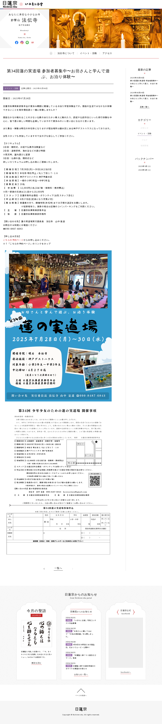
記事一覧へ (144, 107)
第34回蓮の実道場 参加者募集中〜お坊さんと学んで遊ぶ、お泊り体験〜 (144, 83)
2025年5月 (143, 166)
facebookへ (126, 672)
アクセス (107, 53)
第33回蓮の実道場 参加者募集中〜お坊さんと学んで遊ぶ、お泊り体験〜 (144, 98)
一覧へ (58, 568)
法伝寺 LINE (27, 42)
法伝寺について (66, 53)
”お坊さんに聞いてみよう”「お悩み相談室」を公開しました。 (79, 634)
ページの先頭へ (81, 695)
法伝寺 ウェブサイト (32, 42)
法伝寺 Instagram (22, 42)
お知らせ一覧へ (81, 674)
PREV (44, 569)
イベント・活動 (88, 53)
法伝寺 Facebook (16, 42)
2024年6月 (143, 170)
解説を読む (37, 663)
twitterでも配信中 (34, 657)
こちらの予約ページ (13, 239)
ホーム (51, 53)
